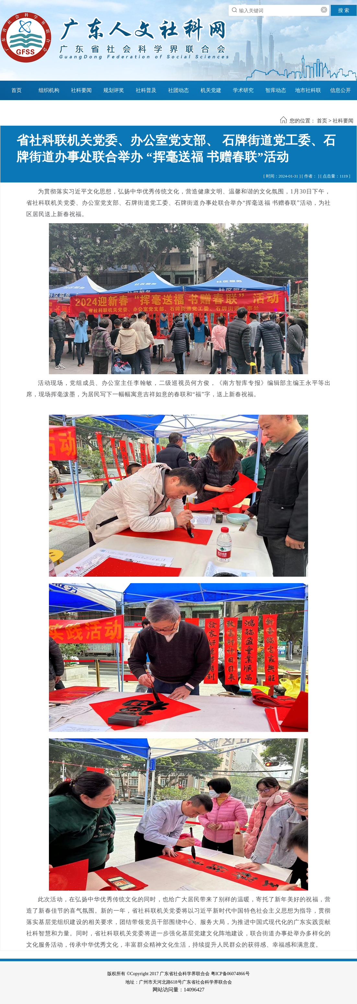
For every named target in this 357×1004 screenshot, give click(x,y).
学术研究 (243, 90)
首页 (16, 90)
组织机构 (49, 90)
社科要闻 (81, 90)
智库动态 (275, 90)
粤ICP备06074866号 (230, 973)
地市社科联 (308, 90)
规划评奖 (113, 90)
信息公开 (340, 90)
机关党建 (211, 90)
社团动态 (178, 90)
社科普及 (146, 90)
